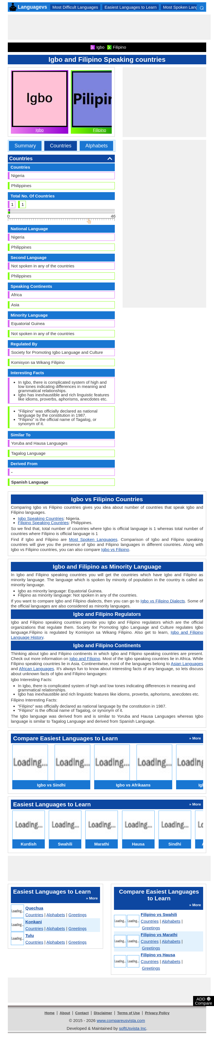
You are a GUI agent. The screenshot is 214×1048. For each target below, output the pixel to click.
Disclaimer (103, 1013)
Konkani (33, 921)
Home (50, 1013)
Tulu (29, 935)
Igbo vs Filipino (115, 549)
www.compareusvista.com (121, 1020)
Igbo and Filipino (84, 658)
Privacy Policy (157, 1013)
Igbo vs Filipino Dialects (162, 601)
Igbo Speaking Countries (41, 518)
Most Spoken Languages (186, 7)
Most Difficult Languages (75, 7)
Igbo (39, 130)
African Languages (36, 668)
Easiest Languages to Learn (130, 7)
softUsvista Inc (132, 1028)
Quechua (34, 908)
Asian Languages (187, 663)
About (65, 1013)
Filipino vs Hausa (158, 954)
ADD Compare (203, 1000)
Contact (82, 1013)
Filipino (99, 130)
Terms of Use (128, 1013)
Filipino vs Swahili (159, 914)
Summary (25, 146)
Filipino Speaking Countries (43, 522)
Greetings (78, 914)
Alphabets (96, 146)
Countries (60, 146)
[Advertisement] (109, 27)
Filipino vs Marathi (159, 934)
